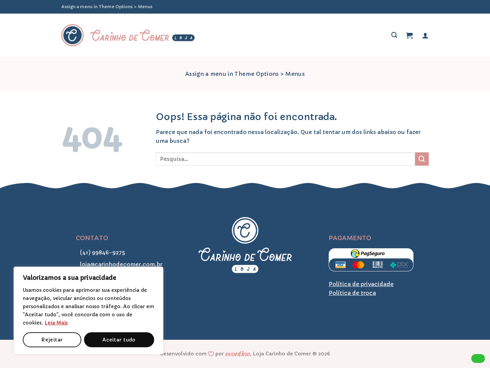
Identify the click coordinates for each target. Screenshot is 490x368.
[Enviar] (422, 159)
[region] (88, 310)
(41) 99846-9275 (100, 252)
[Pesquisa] (394, 35)
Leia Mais (56, 323)
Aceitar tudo (119, 340)
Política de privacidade (361, 284)
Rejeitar (52, 340)
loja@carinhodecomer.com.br (119, 264)
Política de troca (352, 292)
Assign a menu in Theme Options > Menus (106, 7)
